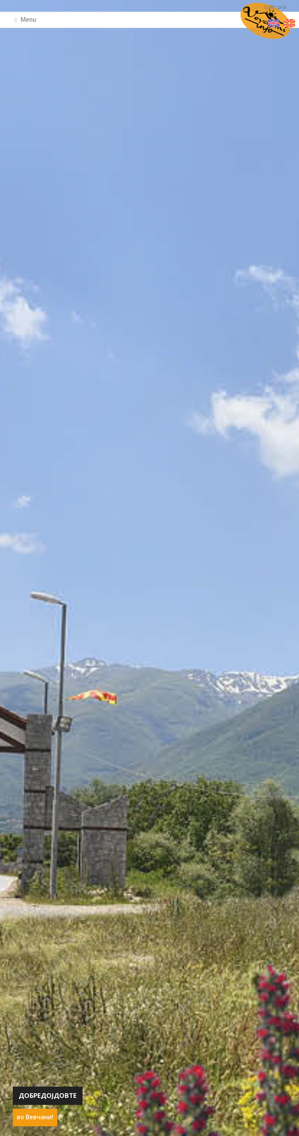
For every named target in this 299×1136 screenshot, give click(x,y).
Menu (26, 20)
